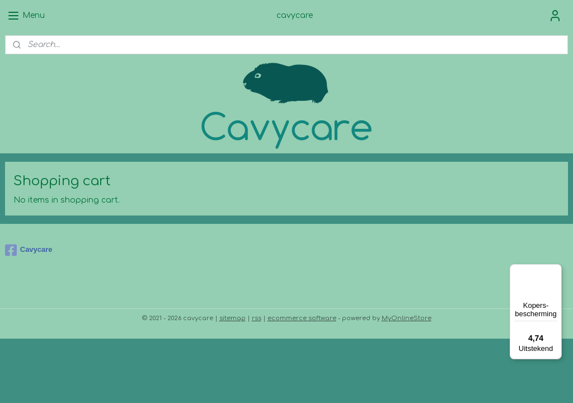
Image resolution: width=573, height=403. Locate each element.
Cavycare (29, 250)
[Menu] (555, 271)
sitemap (232, 318)
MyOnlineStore (406, 318)
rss (256, 318)
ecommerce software (301, 318)
